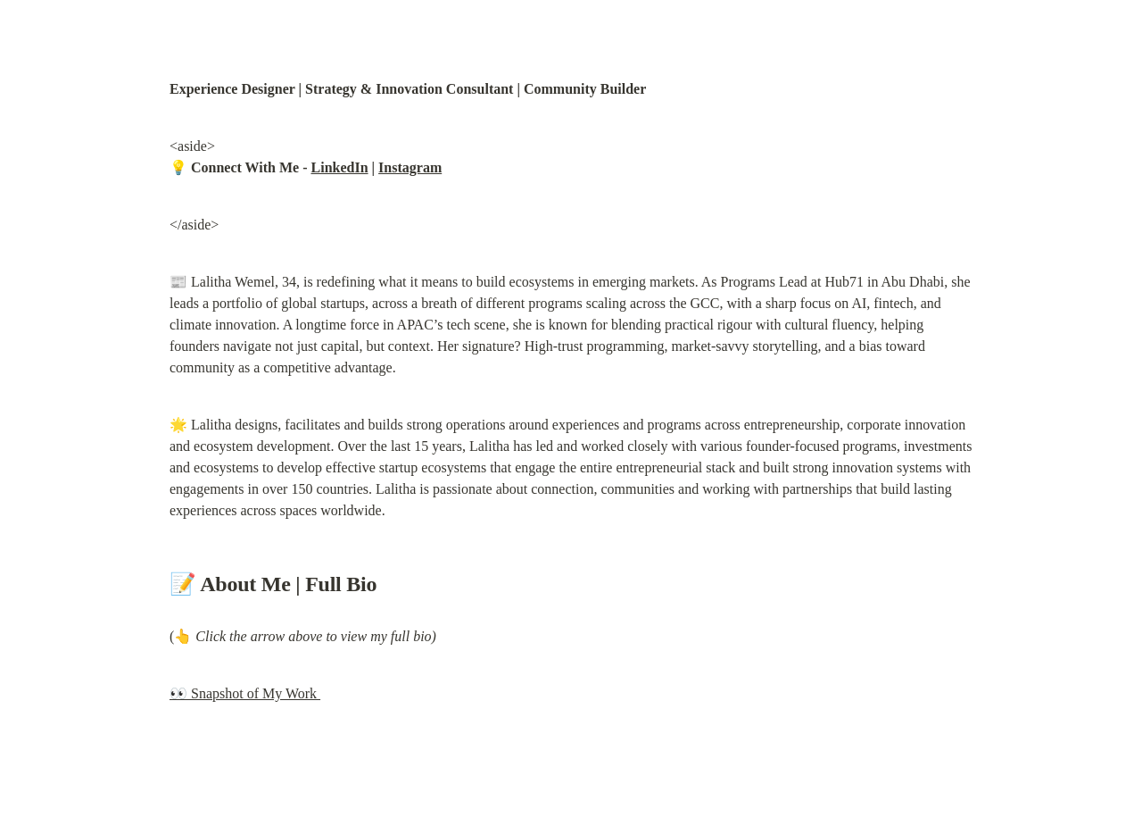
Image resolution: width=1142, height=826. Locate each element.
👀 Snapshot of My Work (245, 693)
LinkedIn (339, 167)
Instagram (410, 167)
